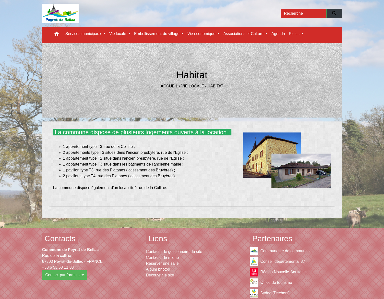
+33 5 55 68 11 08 (58, 267)
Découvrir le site (160, 275)
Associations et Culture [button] (243, 34)
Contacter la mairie (162, 257)
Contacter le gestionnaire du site (174, 252)
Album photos (158, 269)
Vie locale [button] (118, 34)
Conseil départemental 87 (277, 261)
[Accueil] (60, 13)
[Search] (304, 13)
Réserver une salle (162, 263)
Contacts (60, 238)
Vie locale (192, 86)
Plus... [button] (295, 34)
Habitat (215, 86)
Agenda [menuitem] (278, 34)
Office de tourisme (271, 282)
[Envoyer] (334, 13)
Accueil (169, 86)
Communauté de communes (280, 251)
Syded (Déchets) (269, 293)
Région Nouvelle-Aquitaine (278, 272)
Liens (157, 238)
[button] (56, 35)
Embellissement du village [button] (157, 34)
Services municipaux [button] (83, 34)
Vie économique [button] (201, 34)
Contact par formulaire (64, 275)
